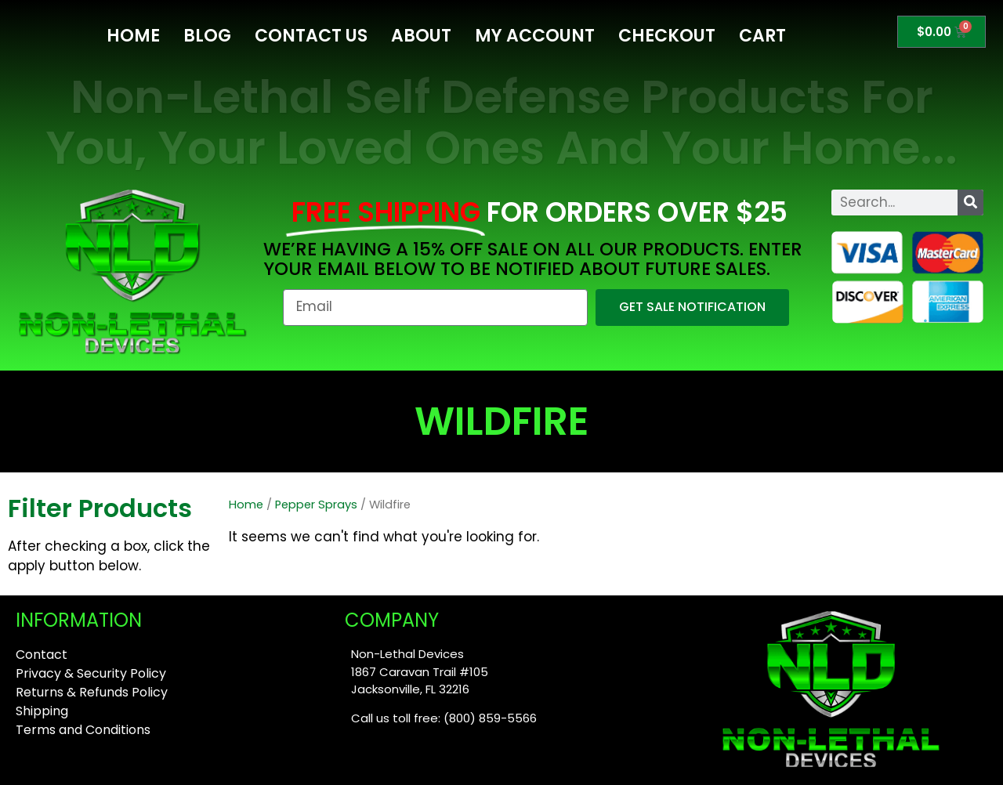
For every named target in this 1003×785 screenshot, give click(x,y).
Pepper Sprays (316, 504)
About (421, 36)
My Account (535, 36)
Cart (762, 36)
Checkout (666, 36)
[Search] (970, 202)
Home (133, 36)
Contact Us (311, 36)
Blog (207, 36)
